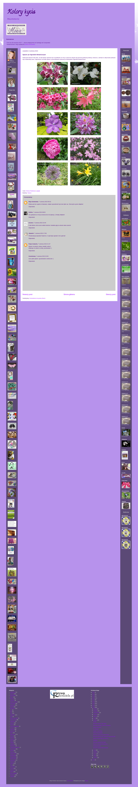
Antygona (95, 740)
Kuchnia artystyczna (14, 726)
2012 (93, 759)
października (96, 712)
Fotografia (12, 714)
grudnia (95, 708)
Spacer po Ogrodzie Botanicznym (100, 744)
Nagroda (12, 737)
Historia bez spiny (14, 718)
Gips (11, 716)
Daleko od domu (13, 702)
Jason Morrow (70, 780)
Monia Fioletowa (12, 60)
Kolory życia (21, 12)
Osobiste (12, 744)
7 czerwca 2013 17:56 (40, 233)
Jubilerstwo (12, 721)
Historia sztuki (13, 719)
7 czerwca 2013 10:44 (40, 222)
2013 (93, 707)
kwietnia (95, 751)
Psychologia (13, 749)
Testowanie (12, 766)
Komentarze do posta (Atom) (37, 298)
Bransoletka (12, 695)
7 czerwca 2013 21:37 (44, 244)
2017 (93, 699)
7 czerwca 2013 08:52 (39, 212)
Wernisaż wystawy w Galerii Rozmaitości (102, 725)
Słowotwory (12, 760)
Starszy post (110, 294)
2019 (93, 696)
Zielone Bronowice (30, 44)
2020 (93, 694)
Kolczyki (12, 723)
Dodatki (12, 706)
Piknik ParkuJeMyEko (98, 732)
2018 (93, 698)
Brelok (11, 697)
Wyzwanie (12, 774)
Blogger (86, 780)
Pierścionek (12, 745)
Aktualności (12, 692)
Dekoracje (12, 705)
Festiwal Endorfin (97, 745)
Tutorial (12, 768)
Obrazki (12, 742)
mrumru (31, 222)
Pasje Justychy (33, 244)
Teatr (11, 765)
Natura (29, 193)
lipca (95, 718)
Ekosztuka (12, 708)
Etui (11, 710)
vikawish (31, 233)
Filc (11, 711)
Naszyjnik (12, 739)
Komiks (12, 724)
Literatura (12, 727)
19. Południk (96, 729)
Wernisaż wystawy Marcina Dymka (100, 747)
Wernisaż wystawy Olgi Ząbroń (99, 723)
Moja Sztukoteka (33, 201)
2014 (93, 705)
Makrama (12, 729)
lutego (95, 755)
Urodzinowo (12, 770)
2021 (93, 692)
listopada (96, 710)
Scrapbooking (13, 757)
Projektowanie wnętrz (14, 747)
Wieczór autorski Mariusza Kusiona (100, 738)
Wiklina (11, 771)
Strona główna (69, 294)
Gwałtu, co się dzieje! (97, 731)
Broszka (12, 698)
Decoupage (12, 703)
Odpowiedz (32, 206)
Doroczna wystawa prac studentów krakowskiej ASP (104, 736)
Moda (11, 732)
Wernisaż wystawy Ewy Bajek (99, 742)
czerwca (95, 720)
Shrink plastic (13, 758)
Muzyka (12, 736)
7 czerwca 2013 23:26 (42, 256)
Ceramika (12, 700)
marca (95, 753)
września (96, 714)
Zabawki (12, 776)
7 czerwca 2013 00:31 (45, 201)
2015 (93, 703)
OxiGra (31, 212)
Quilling (12, 750)
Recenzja (12, 752)
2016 (93, 701)
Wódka (94, 721)
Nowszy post (27, 294)
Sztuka (11, 763)
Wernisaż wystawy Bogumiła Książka (101, 734)
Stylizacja (12, 761)
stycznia (95, 757)
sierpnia (95, 716)
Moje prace (12, 734)
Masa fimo (12, 731)
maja (95, 750)
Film (11, 713)
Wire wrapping (13, 773)
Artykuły (12, 693)
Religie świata (13, 753)
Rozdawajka (13, 755)
